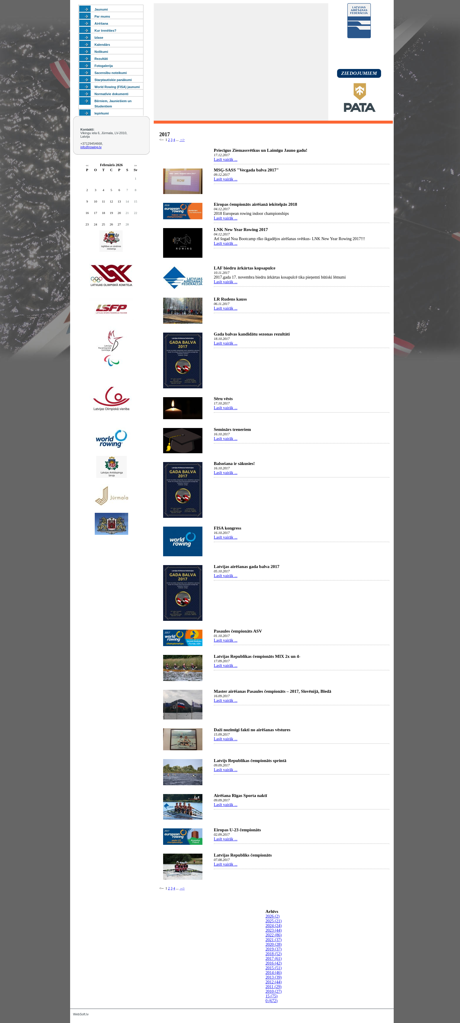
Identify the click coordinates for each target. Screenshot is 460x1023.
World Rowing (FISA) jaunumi (117, 87)
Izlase (98, 37)
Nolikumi (101, 51)
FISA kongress (227, 528)
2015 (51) (273, 968)
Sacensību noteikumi (110, 73)
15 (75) (271, 996)
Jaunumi (101, 9)
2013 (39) (273, 977)
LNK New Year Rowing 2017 (241, 229)
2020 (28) (273, 944)
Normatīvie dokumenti (111, 94)
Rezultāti (101, 58)
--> (182, 140)
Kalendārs (102, 44)
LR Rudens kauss (230, 299)
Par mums (102, 16)
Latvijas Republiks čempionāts (243, 855)
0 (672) (271, 1001)
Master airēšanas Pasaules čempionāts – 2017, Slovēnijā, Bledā (272, 691)
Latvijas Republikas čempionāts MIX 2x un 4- (257, 656)
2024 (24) (273, 925)
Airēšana (101, 23)
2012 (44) (273, 982)
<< (87, 165)
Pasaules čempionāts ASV (238, 631)
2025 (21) (273, 921)
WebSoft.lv (81, 1014)
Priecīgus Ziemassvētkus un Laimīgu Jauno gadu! (260, 150)
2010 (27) (273, 991)
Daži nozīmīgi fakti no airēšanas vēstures (252, 729)
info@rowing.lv (91, 147)
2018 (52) (273, 954)
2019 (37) (273, 949)
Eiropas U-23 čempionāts (237, 829)
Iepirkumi (101, 113)
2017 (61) (273, 958)
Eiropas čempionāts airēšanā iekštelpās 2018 (255, 204)
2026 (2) (272, 916)
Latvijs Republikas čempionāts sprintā (250, 760)
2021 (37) (273, 940)
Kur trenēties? (105, 30)
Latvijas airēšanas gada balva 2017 (246, 566)
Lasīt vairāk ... (225, 159)
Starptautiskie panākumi (113, 80)
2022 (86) (273, 935)
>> (135, 165)
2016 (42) (273, 963)
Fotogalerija (103, 66)
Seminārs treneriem (232, 429)
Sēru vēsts (223, 398)
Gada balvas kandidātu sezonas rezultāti (252, 334)
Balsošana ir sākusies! (234, 463)
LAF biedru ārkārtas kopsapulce (244, 268)
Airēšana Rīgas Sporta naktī (240, 795)
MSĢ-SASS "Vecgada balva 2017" (246, 170)
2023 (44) (273, 930)
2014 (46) (273, 972)
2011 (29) (273, 987)
